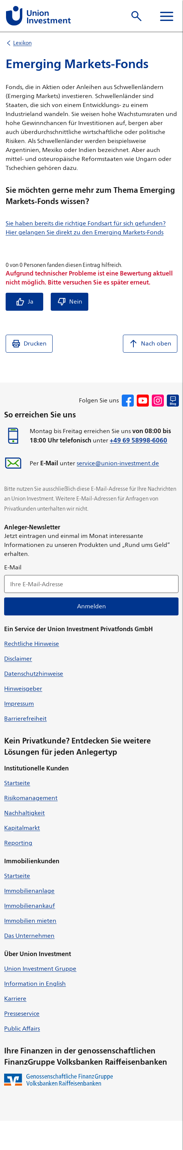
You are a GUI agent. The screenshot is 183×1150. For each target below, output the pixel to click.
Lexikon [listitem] (22, 42)
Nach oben (150, 343)
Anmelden (91, 606)
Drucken (29, 343)
